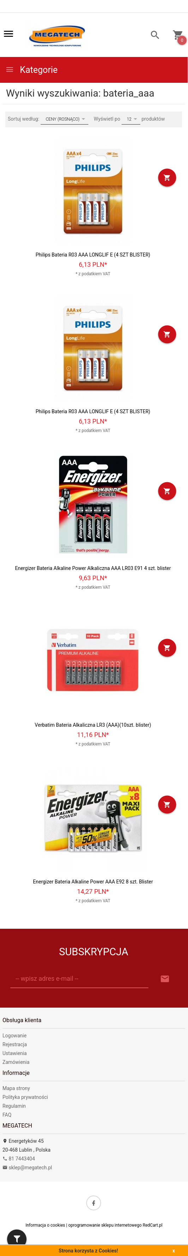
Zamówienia (15, 1062)
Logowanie (14, 1035)
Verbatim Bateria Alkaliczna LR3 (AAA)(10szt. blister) (93, 725)
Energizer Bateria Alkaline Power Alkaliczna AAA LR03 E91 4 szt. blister (93, 568)
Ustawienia (14, 1053)
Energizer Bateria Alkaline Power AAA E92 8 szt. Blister (93, 882)
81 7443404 (18, 1159)
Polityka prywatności (25, 1097)
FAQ (6, 1115)
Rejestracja (14, 1044)
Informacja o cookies (45, 1225)
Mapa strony (16, 1088)
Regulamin (14, 1106)
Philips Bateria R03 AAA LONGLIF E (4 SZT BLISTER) (93, 255)
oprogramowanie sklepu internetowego (105, 1225)
